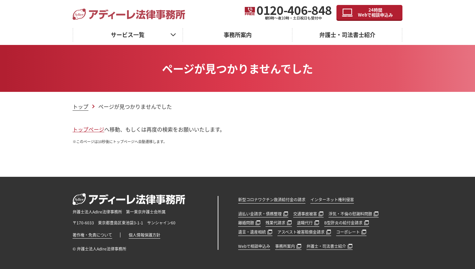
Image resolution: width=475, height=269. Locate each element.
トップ (80, 106)
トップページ (88, 129)
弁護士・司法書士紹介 (347, 34)
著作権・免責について (92, 235)
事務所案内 (238, 34)
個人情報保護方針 (144, 235)
